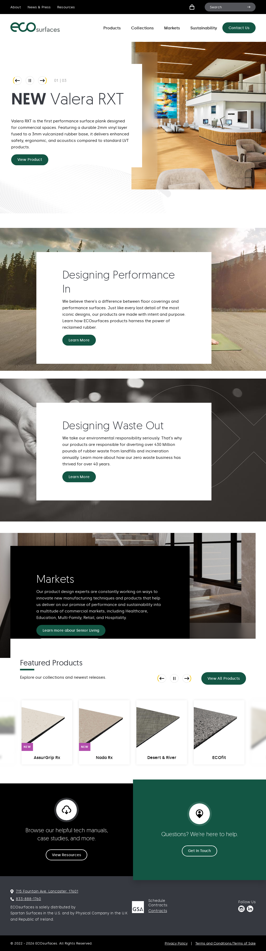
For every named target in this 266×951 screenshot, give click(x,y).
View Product (29, 159)
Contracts (157, 911)
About (15, 7)
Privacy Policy (176, 943)
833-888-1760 (28, 899)
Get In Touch (199, 851)
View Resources (66, 855)
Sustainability (203, 28)
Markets (172, 28)
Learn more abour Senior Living (71, 630)
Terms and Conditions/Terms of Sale (225, 943)
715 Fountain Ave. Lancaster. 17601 (47, 891)
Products (112, 28)
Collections (142, 28)
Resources (66, 7)
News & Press (39, 7)
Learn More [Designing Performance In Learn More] (79, 340)
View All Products (224, 678)
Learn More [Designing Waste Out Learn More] (79, 477)
